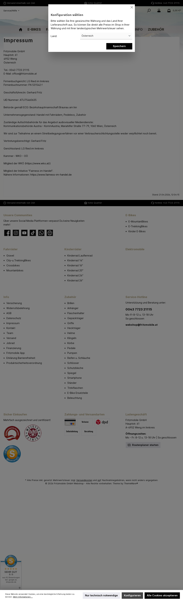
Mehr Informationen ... (23, 597)
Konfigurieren (132, 595)
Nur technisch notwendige (101, 595)
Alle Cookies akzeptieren (162, 595)
